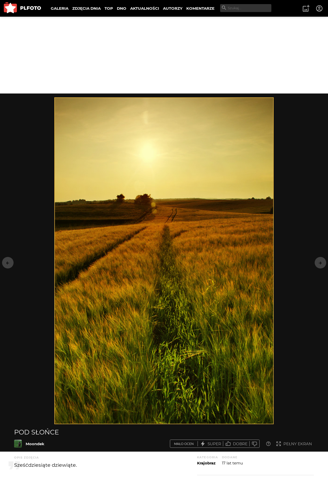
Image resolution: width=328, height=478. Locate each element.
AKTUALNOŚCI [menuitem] (144, 8)
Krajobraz (206, 463)
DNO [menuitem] (121, 8)
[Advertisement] (164, 55)
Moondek (35, 443)
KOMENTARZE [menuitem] (200, 8)
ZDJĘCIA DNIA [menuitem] (86, 8)
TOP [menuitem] (109, 8)
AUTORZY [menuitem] (172, 8)
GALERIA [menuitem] (59, 8)
